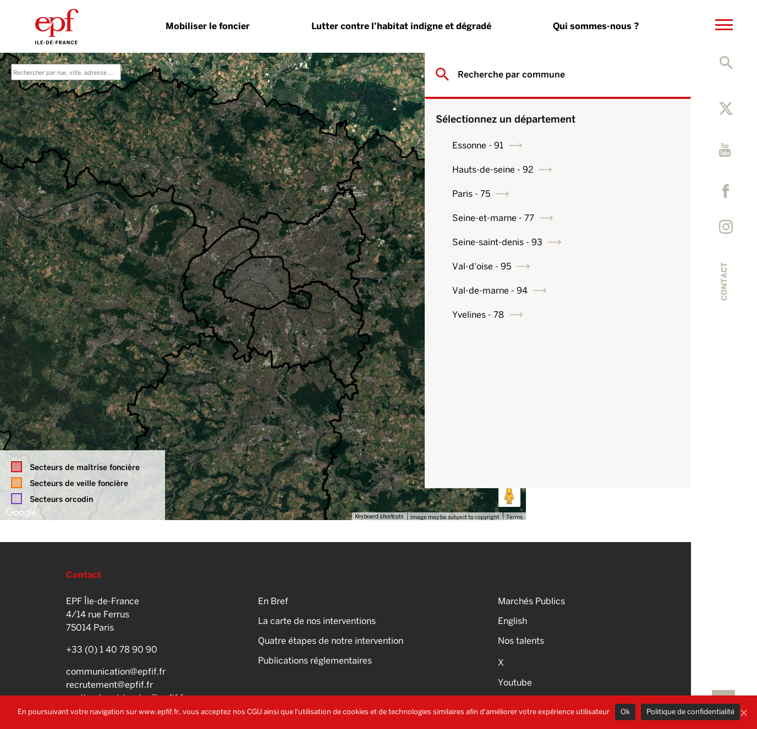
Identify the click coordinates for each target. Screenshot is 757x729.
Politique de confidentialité (690, 712)
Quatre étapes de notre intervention (330, 641)
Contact (724, 281)
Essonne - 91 (579, 145)
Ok (625, 712)
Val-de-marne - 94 (591, 290)
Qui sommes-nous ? (596, 26)
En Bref (273, 601)
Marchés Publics (531, 601)
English (512, 621)
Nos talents (521, 641)
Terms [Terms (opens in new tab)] (514, 516)
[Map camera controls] (509, 456)
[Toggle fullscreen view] (509, 69)
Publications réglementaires (315, 660)
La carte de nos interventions (317, 621)
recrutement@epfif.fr (109, 685)
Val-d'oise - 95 (582, 266)
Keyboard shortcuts (379, 516)
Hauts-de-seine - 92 (593, 169)
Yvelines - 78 (579, 315)
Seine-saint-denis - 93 (598, 242)
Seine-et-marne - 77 (594, 218)
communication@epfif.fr (116, 671)
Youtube (515, 682)
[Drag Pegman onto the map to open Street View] (509, 496)
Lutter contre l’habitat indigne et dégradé (401, 26)
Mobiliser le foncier (208, 26)
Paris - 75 (572, 194)
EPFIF (57, 26)
